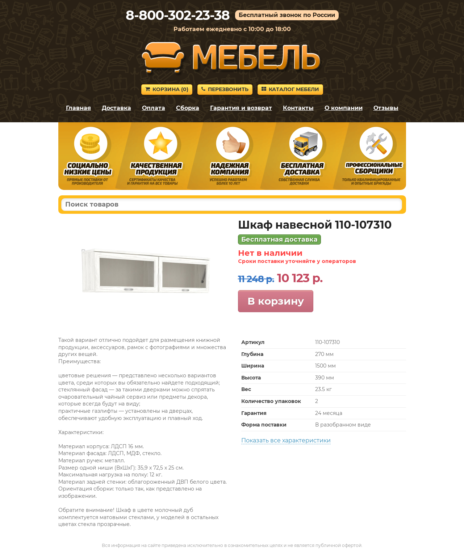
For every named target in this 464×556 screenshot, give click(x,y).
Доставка (116, 108)
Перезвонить (224, 89)
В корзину (275, 301)
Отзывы (385, 108)
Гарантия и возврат (241, 108)
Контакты (298, 108)
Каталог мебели (290, 89)
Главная (78, 108)
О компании (344, 108)
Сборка (187, 108)
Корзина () (166, 89)
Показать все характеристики (286, 440)
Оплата (153, 108)
